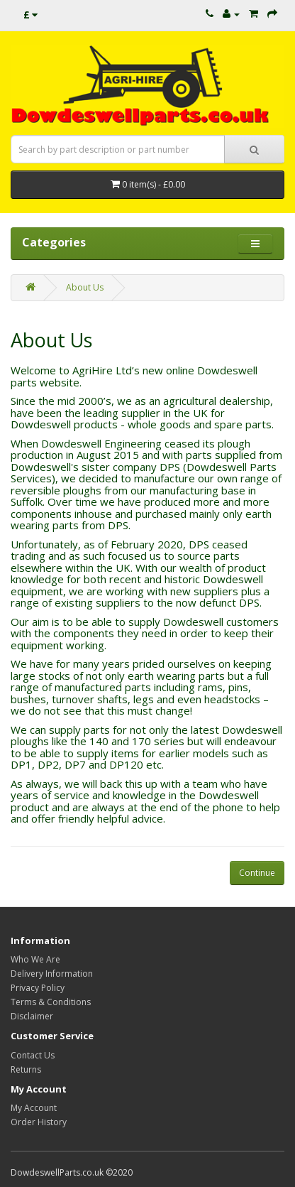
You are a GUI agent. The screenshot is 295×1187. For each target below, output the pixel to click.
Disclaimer (32, 1016)
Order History (39, 1122)
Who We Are (35, 959)
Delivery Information (52, 974)
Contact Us (33, 1055)
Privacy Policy (38, 988)
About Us (85, 287)
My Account (34, 1108)
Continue (257, 873)
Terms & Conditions (51, 1002)
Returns (26, 1069)
